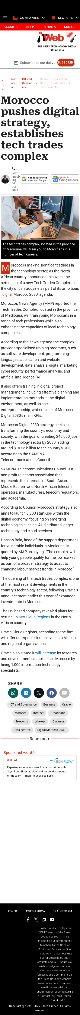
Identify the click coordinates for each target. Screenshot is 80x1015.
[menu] (5, 18)
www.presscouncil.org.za (53, 983)
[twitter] (39, 693)
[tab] (10, 26)
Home (3, 83)
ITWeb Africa (35, 911)
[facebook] (52, 693)
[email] (64, 693)
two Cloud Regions (34, 617)
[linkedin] (26, 693)
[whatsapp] (13, 693)
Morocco (13, 83)
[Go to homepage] (57, 41)
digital (7, 294)
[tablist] (40, 26)
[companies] (29, 17)
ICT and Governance (27, 83)
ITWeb (12, 911)
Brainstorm (62, 911)
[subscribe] (66, 62)
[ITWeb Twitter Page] (36, 920)
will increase (45, 653)
